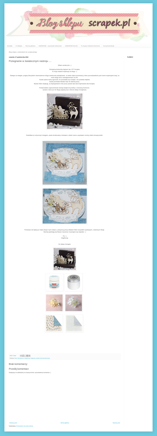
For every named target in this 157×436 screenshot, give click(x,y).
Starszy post (116, 423)
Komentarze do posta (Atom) (24, 426)
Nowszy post (13, 423)
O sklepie (19, 46)
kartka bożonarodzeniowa (43, 358)
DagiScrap (27, 358)
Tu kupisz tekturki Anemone (90, 46)
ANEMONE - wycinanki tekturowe (50, 46)
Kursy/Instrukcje (108, 46)
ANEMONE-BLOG (71, 46)
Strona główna (30, 46)
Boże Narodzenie (19, 358)
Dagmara (33, 358)
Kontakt (9, 46)
